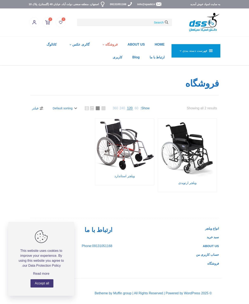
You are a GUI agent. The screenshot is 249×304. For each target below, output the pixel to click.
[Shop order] (64, 108)
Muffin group (122, 293)
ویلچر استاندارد (124, 176)
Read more (41, 273)
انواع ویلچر (212, 228)
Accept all (42, 283)
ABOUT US (211, 246)
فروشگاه (213, 263)
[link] (136, 108)
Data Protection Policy (44, 265)
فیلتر (38, 108)
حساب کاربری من (207, 254)
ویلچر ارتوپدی (187, 183)
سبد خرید (213, 237)
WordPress (192, 293)
